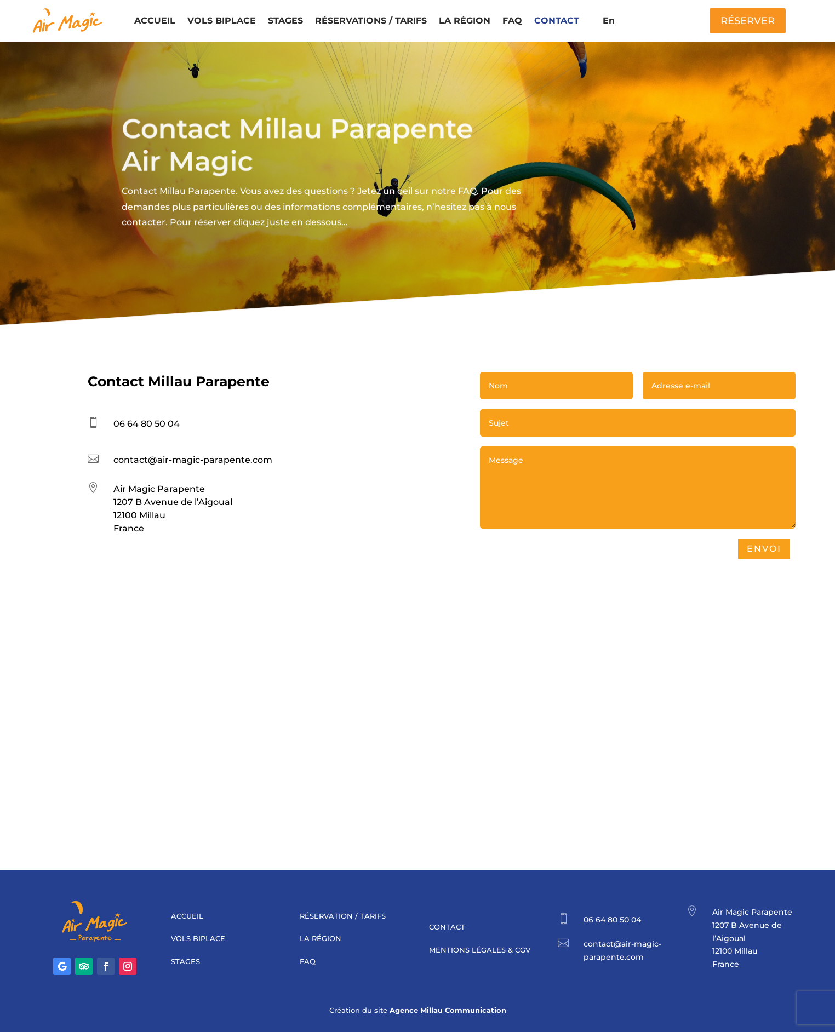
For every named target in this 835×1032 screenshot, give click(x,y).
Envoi (790, 548)
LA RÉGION (464, 20)
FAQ (512, 20)
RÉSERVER (747, 21)
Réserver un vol (176, 294)
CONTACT (556, 20)
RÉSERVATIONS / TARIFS (371, 20)
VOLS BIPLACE (221, 20)
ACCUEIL (154, 20)
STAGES (285, 20)
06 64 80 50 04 (146, 423)
